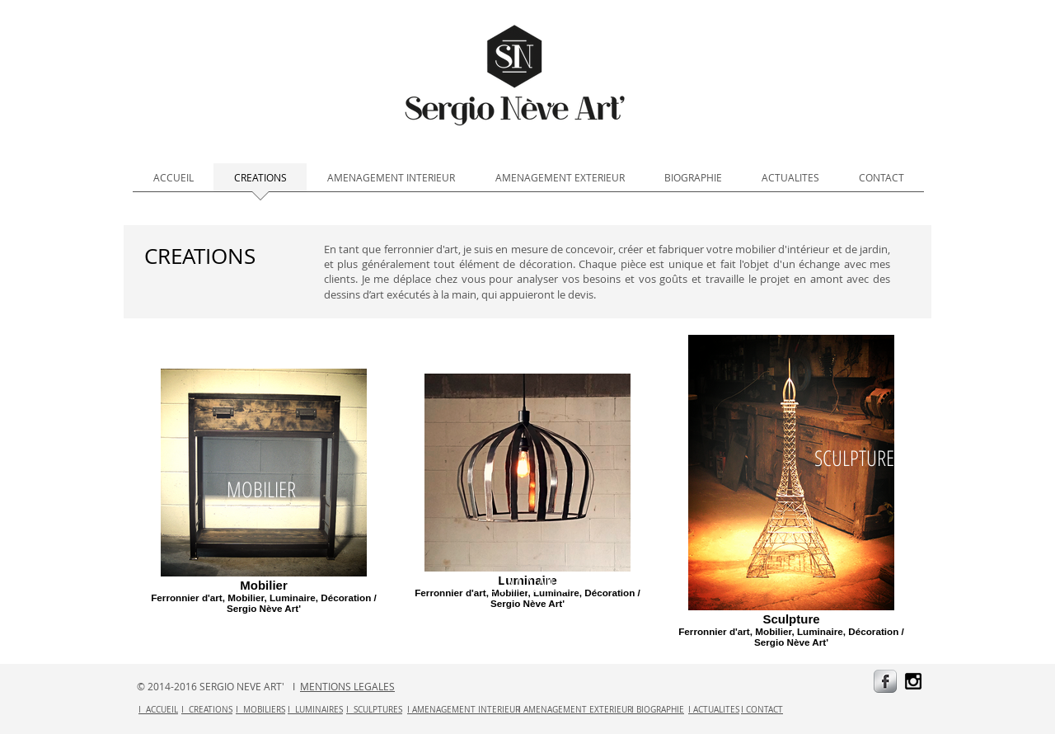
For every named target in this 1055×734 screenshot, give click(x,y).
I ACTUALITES (713, 709)
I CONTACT (762, 709)
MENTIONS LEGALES (347, 686)
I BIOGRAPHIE (657, 709)
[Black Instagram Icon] (913, 681)
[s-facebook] (885, 681)
